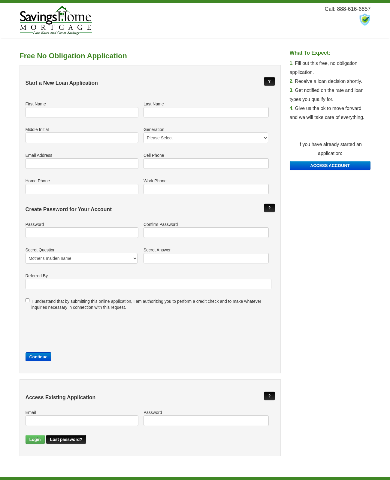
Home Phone (82, 186)
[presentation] (71, 329)
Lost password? (66, 439)
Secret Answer (206, 255)
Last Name (206, 109)
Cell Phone (206, 161)
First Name (82, 109)
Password (82, 230)
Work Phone (206, 186)
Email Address (82, 161)
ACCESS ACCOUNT (330, 165)
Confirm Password (206, 230)
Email (82, 418)
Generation (206, 135)
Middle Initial (82, 135)
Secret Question (82, 256)
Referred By (148, 281)
